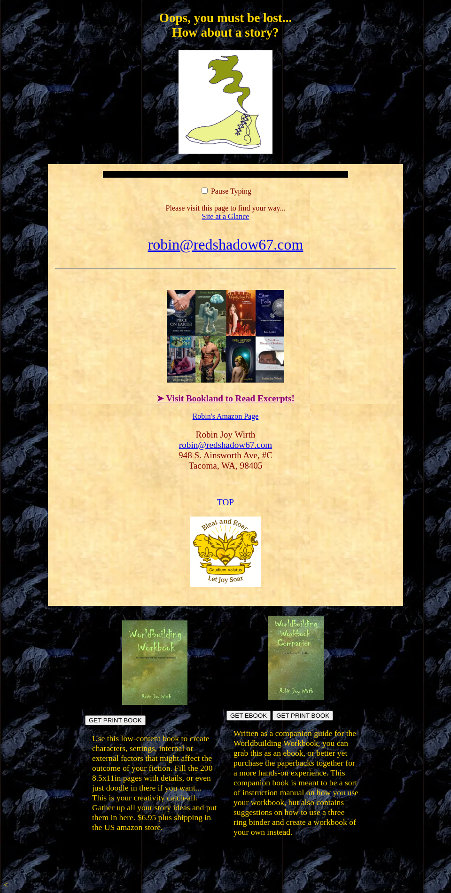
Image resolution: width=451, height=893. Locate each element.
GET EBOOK (248, 715)
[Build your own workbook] (296, 698)
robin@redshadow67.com (225, 244)
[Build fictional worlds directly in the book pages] (154, 702)
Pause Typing (226, 191)
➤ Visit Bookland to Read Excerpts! (225, 398)
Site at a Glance (225, 216)
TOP (225, 502)
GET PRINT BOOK (115, 720)
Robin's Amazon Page (226, 416)
